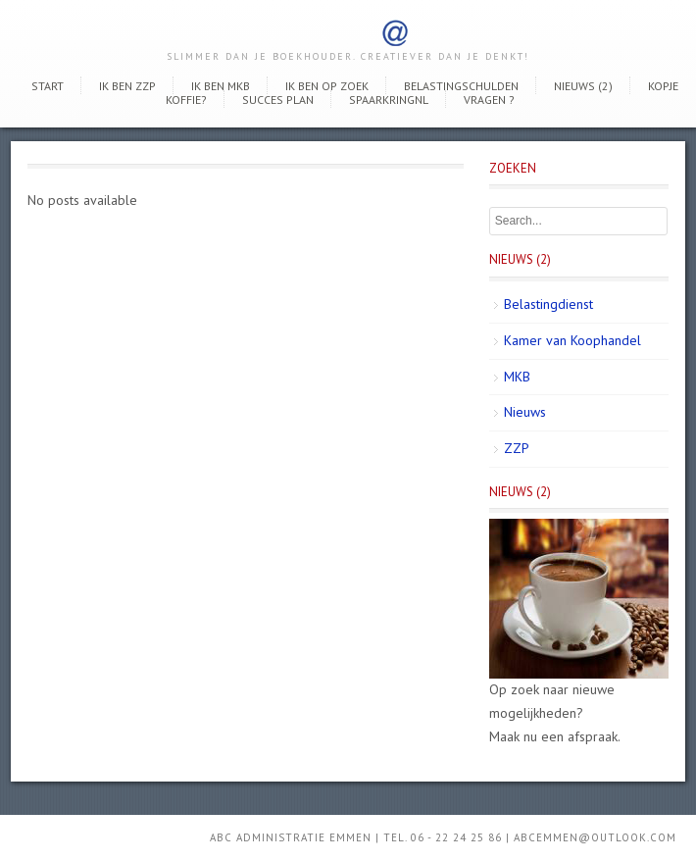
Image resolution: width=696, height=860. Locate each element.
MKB (517, 376)
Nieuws (525, 412)
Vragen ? (489, 99)
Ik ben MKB (220, 85)
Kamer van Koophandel (572, 340)
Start (47, 85)
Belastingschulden (461, 85)
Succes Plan (278, 99)
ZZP (516, 448)
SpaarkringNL (388, 99)
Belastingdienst (548, 304)
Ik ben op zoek (327, 85)
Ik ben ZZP (127, 85)
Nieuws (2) (583, 85)
